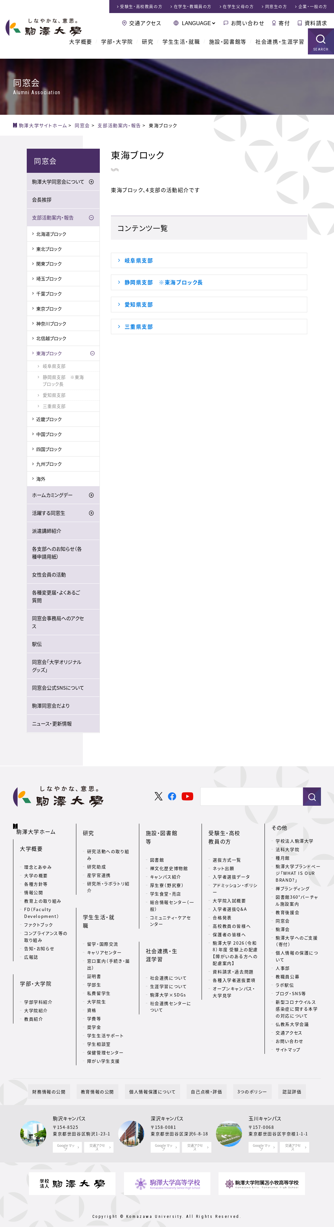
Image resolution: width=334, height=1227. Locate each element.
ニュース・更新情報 (52, 723)
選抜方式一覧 (227, 849)
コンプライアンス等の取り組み (46, 928)
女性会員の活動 (49, 574)
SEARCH (321, 54)
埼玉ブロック (49, 279)
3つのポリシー (240, 1080)
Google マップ (65, 1136)
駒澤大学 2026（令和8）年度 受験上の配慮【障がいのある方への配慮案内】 (235, 943)
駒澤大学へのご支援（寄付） (297, 941)
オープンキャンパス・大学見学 (234, 981)
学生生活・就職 (181, 46)
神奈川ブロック (51, 324)
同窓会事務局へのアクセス (58, 622)
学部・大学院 (117, 46)
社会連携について (168, 940)
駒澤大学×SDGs (168, 957)
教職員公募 (287, 977)
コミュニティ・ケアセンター (170, 902)
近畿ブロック (49, 419)
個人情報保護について (156, 1080)
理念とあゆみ (38, 859)
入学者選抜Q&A (230, 899)
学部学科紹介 (38, 984)
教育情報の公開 (110, 1080)
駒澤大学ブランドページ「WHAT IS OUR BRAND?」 (298, 873)
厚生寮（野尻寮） (167, 866)
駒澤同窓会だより (50, 706)
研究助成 (96, 856)
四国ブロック (49, 449)
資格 (92, 981)
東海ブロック (49, 353)
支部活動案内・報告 (53, 217)
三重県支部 (139, 326)
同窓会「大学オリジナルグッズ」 (57, 666)
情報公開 (33, 885)
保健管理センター (105, 1023)
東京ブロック (49, 309)
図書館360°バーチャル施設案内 (297, 900)
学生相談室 (99, 1015)
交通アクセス (145, 23)
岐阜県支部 (139, 260)
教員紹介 (33, 1001)
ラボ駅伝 (285, 985)
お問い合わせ (248, 23)
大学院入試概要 (229, 890)
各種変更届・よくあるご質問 (56, 596)
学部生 (94, 955)
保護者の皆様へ (229, 924)
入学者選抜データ (231, 866)
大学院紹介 (36, 992)
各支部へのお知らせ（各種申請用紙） (57, 553)
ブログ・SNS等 (291, 994)
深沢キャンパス (167, 1107)
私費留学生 (99, 964)
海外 (40, 479)
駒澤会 (283, 929)
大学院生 (96, 972)
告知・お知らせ (39, 941)
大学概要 (80, 46)
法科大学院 (287, 849)
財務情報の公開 (70, 1080)
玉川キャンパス (265, 1107)
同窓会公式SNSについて (58, 688)
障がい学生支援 (103, 1032)
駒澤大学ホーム (39, 826)
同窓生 (276, 6)
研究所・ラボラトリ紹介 (108, 876)
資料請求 (316, 23)
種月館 (283, 858)
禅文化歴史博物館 (169, 849)
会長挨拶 (42, 199)
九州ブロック (49, 464)
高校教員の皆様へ (232, 916)
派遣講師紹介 (46, 531)
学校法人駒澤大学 (295, 841)
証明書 (94, 947)
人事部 (283, 968)
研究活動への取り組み (108, 844)
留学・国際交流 (102, 915)
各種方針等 (36, 876)
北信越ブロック (51, 338)
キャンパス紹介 (165, 858)
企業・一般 (312, 6)
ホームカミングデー (52, 495)
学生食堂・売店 (165, 875)
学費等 (94, 989)
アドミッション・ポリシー (235, 878)
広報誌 (31, 949)
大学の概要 (36, 868)
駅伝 (37, 644)
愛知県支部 (139, 304)
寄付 (284, 23)
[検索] (249, 797)
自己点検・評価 (202, 1080)
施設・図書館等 (228, 46)
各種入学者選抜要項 (234, 970)
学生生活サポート (105, 1006)
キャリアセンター (104, 923)
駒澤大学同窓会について (58, 182)
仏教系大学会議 (292, 1024)
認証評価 (270, 1080)
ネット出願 (223, 858)
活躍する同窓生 (48, 513)
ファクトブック (38, 917)
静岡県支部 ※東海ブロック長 (164, 282)
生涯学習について (168, 949)
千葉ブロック (49, 294)
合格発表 (222, 907)
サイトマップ (288, 1050)
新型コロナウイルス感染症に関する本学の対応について (297, 1009)
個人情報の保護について (297, 956)
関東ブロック (49, 264)
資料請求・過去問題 (233, 961)
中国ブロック (49, 434)
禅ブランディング (293, 889)
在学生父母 (238, 6)
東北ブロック (49, 249)
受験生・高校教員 (141, 6)
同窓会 (283, 921)
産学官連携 (99, 865)
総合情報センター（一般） (172, 886)
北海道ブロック (51, 234)
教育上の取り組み (43, 893)
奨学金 (94, 998)
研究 (147, 46)
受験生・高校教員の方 (232, 832)
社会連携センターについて (170, 969)
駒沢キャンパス (69, 1107)
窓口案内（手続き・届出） (108, 935)
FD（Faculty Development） (41, 905)
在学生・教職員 (193, 6)
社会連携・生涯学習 (279, 46)
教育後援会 (287, 912)
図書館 (157, 841)
